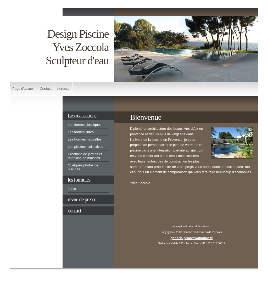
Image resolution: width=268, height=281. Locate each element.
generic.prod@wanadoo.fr (192, 238)
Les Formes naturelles (85, 139)
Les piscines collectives (85, 147)
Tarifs (72, 189)
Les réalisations (82, 116)
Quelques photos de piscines (83, 167)
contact (74, 210)
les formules (79, 180)
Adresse (63, 89)
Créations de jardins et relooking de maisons (85, 156)
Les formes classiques (85, 125)
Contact (46, 89)
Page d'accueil (23, 89)
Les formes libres (81, 132)
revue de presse (82, 199)
